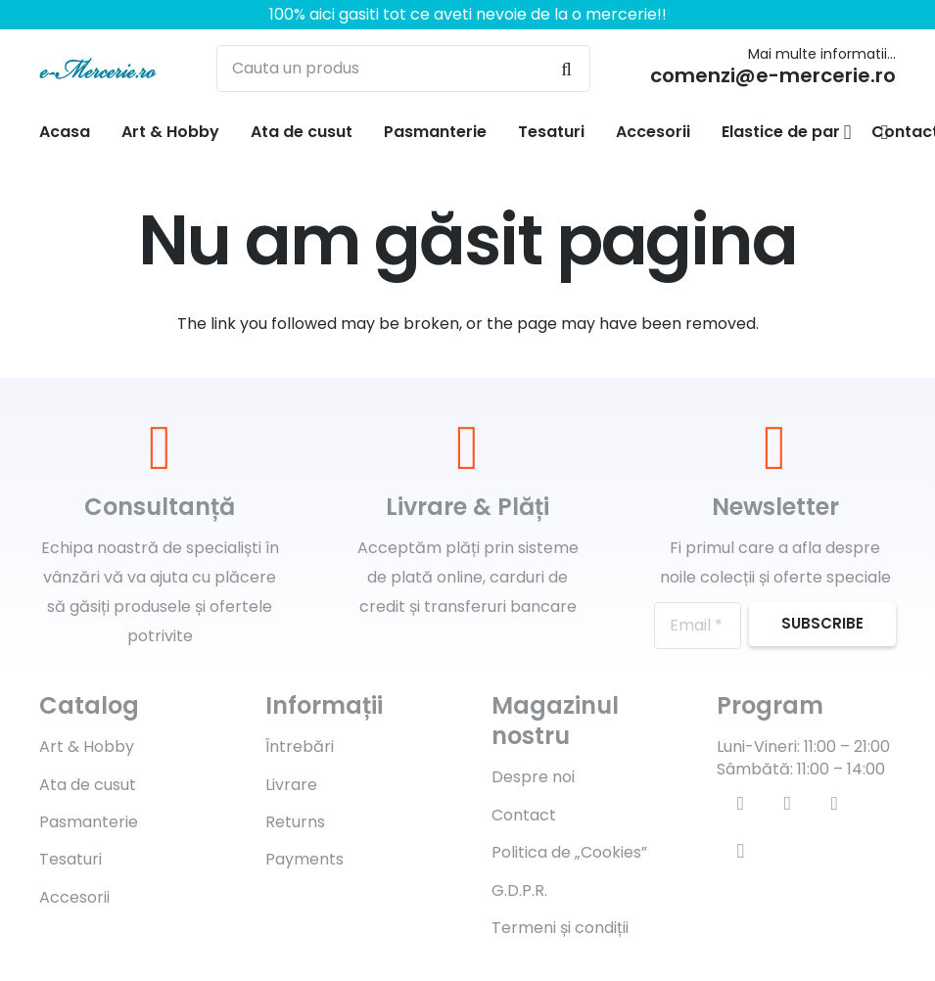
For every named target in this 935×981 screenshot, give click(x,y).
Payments (304, 859)
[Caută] (566, 68)
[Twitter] (787, 803)
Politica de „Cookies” (569, 852)
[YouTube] (834, 803)
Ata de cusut (87, 784)
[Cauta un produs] (403, 68)
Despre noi (533, 777)
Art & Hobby (86, 746)
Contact (523, 815)
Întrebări (299, 746)
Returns (295, 822)
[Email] (697, 625)
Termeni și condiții (560, 927)
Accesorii (74, 897)
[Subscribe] (822, 624)
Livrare (291, 784)
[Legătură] (98, 68)
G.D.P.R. (519, 890)
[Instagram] (740, 850)
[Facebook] (740, 803)
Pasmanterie (88, 822)
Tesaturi (70, 859)
